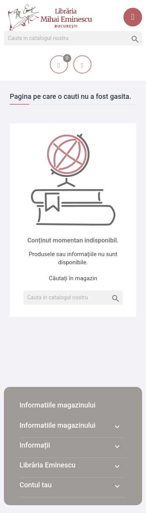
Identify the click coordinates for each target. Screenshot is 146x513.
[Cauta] (73, 38)
